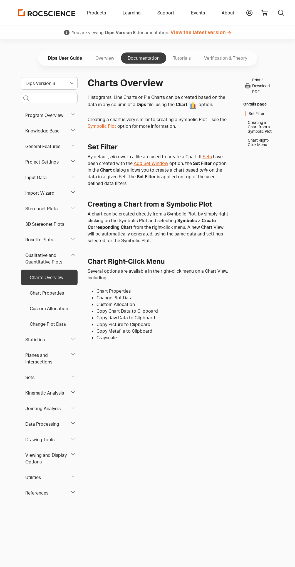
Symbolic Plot (102, 126)
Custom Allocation (49, 308)
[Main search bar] (49, 98)
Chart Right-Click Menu (258, 142)
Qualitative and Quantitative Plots (43, 258)
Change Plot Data (48, 324)
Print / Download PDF (257, 85)
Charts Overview (46, 277)
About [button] (228, 13)
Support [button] (165, 13)
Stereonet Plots (41, 208)
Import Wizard (39, 193)
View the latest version (198, 32)
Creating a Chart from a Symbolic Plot (260, 127)
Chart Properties (47, 293)
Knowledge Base (42, 131)
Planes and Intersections (38, 358)
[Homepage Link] (47, 12)
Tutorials (182, 58)
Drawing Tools (39, 439)
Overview (104, 58)
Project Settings (42, 162)
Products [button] (96, 13)
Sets (29, 377)
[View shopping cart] (264, 12)
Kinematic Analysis (44, 393)
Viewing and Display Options (46, 458)
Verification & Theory (225, 58)
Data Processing (42, 424)
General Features (42, 146)
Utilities (33, 477)
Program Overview (44, 115)
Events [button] (198, 13)
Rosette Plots (39, 239)
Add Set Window (151, 163)
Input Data (36, 177)
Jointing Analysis (43, 408)
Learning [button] (132, 13)
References (36, 493)
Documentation (144, 58)
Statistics (35, 339)
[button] (249, 12)
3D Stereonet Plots (44, 224)
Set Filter (256, 113)
